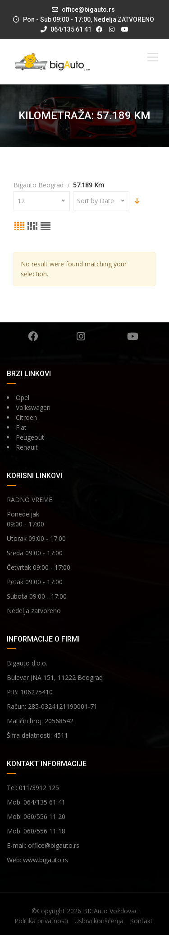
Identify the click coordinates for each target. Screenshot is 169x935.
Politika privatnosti (41, 920)
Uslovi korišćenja (98, 920)
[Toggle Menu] (152, 57)
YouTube (132, 336)
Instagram (81, 336)
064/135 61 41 (66, 29)
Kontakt (141, 920)
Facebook (33, 336)
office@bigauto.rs (88, 9)
